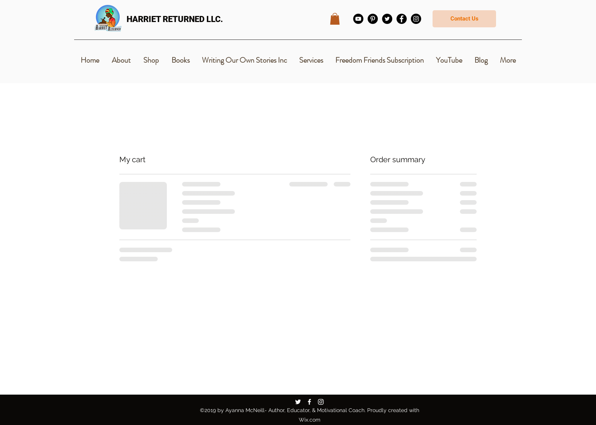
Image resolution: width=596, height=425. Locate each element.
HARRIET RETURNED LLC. (175, 19)
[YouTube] (358, 19)
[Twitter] (387, 19)
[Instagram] (416, 19)
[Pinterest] (373, 19)
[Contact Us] (464, 18)
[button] (335, 19)
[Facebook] (401, 19)
